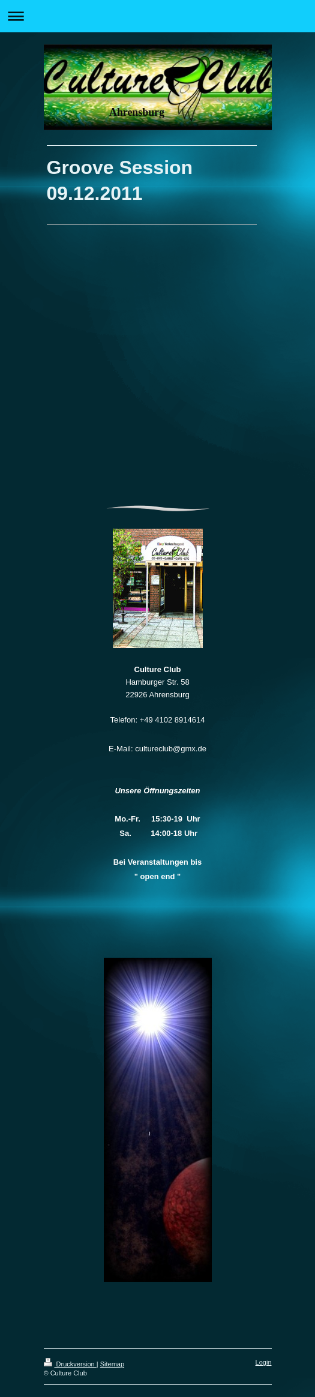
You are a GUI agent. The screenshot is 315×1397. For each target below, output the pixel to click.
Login (264, 1362)
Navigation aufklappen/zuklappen (157, 16)
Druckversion (70, 1364)
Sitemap (112, 1364)
